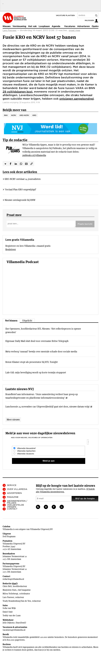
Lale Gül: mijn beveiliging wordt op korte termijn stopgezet (35, 372)
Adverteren (83, 26)
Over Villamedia (17, 489)
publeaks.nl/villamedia (34, 155)
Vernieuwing (19, 26)
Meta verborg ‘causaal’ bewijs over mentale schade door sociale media (41, 351)
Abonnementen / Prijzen (17, 502)
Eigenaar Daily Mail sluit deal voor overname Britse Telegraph (37, 341)
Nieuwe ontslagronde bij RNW (20, 199)
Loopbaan (44, 26)
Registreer (10, 249)
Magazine (13, 497)
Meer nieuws (13, 419)
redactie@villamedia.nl (13, 579)
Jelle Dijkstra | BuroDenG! (14, 622)
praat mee (74, 30)
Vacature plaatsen (65, 15)
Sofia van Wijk (9, 608)
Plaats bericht (85, 224)
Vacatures (69, 26)
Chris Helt (7, 586)
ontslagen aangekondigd (76, 98)
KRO (34, 115)
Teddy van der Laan (12, 615)
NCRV (13, 115)
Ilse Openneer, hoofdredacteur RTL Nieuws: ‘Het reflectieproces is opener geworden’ (43, 330)
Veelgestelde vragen (15, 506)
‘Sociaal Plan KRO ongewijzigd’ (20, 189)
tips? (14, 583)
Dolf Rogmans (9, 536)
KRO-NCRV (24, 115)
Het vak (32, 26)
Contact (12, 509)
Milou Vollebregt (10, 593)
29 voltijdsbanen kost (17, 91)
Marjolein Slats (9, 590)
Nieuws (7, 26)
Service (11, 485)
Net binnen (11, 320)
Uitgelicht (27, 320)
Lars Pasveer (10, 30)
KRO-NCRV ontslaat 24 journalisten (23, 179)
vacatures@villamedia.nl (14, 630)
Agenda (56, 26)
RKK (6, 115)
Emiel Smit (8, 611)
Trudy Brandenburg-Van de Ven (17, 601)
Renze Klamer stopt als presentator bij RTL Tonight (31, 361)
